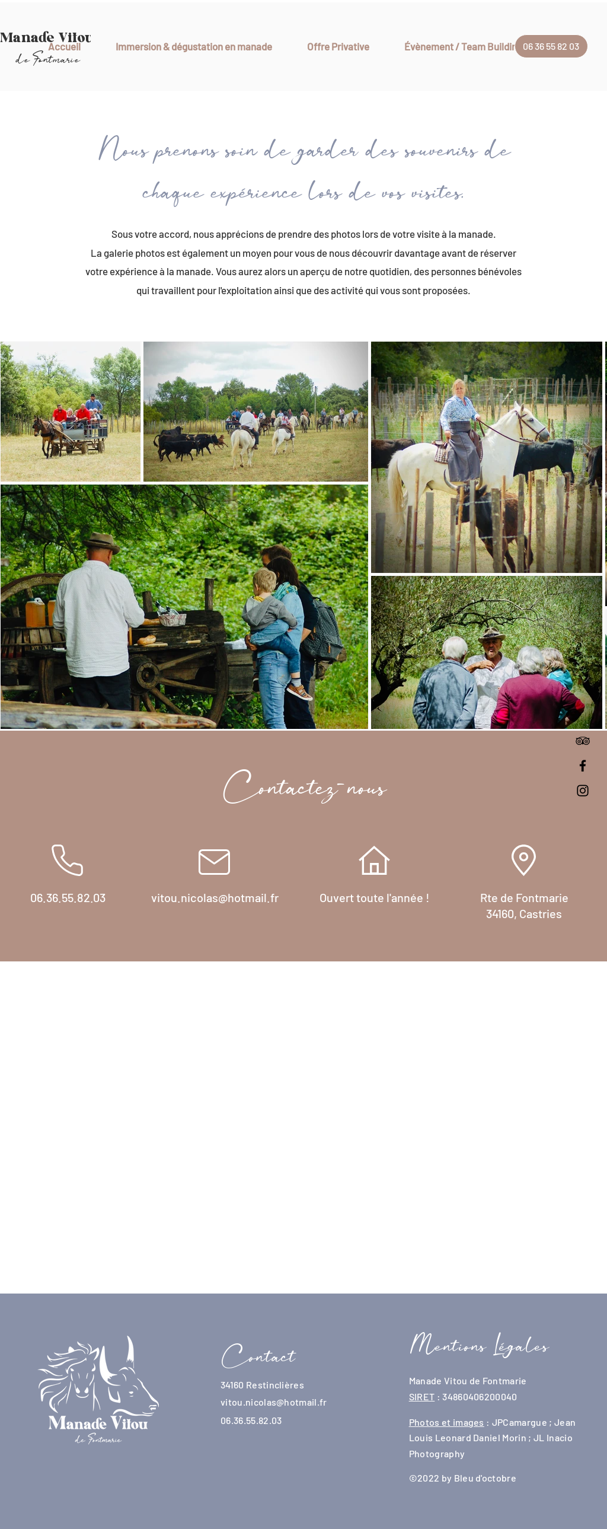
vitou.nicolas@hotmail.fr (274, 1401)
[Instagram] (582, 790)
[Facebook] (582, 765)
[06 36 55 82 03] (551, 46)
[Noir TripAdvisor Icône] (582, 740)
